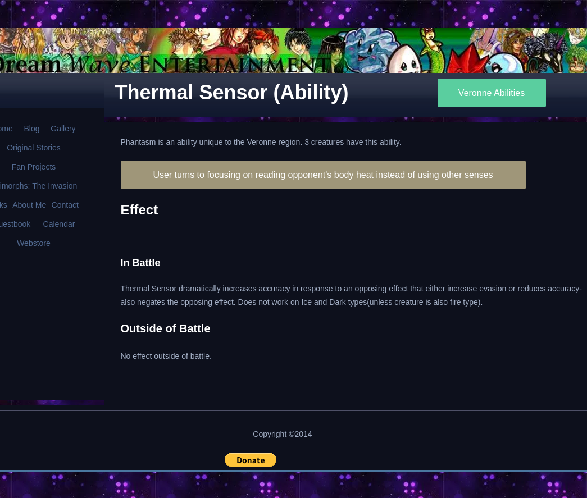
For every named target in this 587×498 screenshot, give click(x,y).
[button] (250, 460)
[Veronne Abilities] (492, 93)
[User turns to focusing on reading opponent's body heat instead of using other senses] (323, 175)
